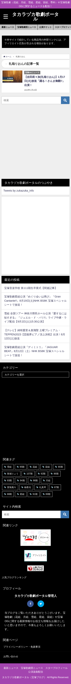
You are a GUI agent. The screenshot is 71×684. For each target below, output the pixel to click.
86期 (56, 474)
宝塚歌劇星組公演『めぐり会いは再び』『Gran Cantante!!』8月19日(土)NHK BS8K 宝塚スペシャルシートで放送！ (35, 300)
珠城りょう (12, 474)
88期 (9, 494)
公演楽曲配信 (35, 672)
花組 (35, 467)
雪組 (9, 467)
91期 (35, 494)
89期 (48, 494)
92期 (43, 474)
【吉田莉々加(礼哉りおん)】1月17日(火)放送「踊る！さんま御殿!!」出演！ (44, 81)
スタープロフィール (56, 668)
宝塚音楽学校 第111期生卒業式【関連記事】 (30, 288)
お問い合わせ (10, 656)
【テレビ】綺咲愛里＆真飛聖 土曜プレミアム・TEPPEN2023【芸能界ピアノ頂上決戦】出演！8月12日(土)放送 (34, 334)
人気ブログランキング (14, 577)
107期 (30, 474)
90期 (60, 467)
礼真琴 (42, 487)
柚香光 (27, 487)
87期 (56, 487)
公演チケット (45, 27)
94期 (22, 480)
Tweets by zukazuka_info (18, 190)
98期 (35, 480)
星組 (22, 494)
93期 (9, 480)
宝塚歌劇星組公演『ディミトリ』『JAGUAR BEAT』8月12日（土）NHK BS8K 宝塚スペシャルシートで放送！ (34, 351)
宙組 (47, 467)
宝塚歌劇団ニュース (26, 27)
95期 (22, 467)
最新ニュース (8, 27)
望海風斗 (11, 487)
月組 (48, 480)
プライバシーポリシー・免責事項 (21, 647)
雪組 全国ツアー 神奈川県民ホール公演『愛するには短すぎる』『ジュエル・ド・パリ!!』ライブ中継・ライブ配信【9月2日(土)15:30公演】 (35, 317)
